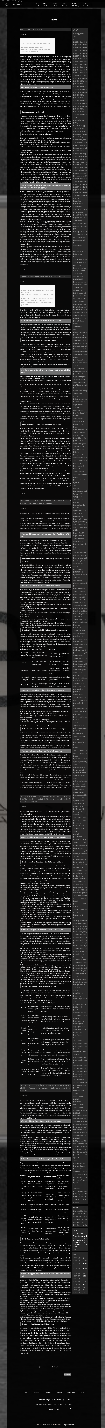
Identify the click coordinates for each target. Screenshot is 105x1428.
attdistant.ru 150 (79, 293)
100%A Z (76, 407)
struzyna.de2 (78, 915)
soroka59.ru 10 (79, 881)
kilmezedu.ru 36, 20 (80, 589)
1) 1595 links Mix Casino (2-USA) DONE (80, 59)
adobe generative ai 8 (80, 243)
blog (75, 324)
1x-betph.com (78, 128)
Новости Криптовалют (80, 1177)
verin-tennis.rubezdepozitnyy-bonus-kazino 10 (80, 1043)
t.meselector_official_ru (80, 971)
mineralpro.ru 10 (79, 656)
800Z (75, 329)
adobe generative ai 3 (80, 240)
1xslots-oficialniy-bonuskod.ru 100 (80, 154)
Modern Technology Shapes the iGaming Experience (80, 667)
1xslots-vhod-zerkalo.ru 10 (80, 170)
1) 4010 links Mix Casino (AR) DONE (80, 64)
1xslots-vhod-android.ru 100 (80, 167)
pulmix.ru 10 (78, 806)
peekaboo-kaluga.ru (80, 767)
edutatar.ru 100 (79, 421)
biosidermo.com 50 (80, 318)
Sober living (78, 876)
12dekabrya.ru (78, 120)
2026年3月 (76, 1263)
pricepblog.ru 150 (80, 795)
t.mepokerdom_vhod (80, 946)
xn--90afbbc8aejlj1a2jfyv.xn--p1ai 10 (80, 1152)
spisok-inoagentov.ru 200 (80, 893)
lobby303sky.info (79, 630)
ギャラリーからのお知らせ (80, 1194)
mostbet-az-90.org (39, 829)
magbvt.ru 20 (78, 636)
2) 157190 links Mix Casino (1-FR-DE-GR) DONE (80, 184)
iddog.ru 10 (77, 530)
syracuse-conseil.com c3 (80, 923)
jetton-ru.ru (78, 569)
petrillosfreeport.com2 (80, 773)
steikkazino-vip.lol (80, 909)
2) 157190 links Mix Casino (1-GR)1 (80, 187)
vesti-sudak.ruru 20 (80, 1052)
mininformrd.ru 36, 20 (80, 664)
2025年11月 (77, 1279)
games (76, 483)
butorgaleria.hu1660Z (80, 351)
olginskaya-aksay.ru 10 (80, 728)
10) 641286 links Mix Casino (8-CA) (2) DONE (80, 95)
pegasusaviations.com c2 (80, 770)
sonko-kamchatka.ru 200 (80, 879)
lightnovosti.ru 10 (80, 622)
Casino (76, 357)
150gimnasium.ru (79, 123)
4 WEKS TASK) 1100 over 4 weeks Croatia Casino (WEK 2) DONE (80, 212)
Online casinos (78, 734)
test (75, 1001)
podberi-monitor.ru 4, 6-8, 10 (80, 787)
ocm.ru (76, 720)
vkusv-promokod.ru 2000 (80, 1057)
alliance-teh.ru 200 (80, 259)
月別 (74, 1254)
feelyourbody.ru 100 (80, 449)
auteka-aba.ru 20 (79, 296)
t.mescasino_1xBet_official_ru (80, 965)
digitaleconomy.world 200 (80, 399)
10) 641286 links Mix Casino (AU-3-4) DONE (80, 109)
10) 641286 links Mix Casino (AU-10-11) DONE (80, 103)
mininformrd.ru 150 (80, 661)
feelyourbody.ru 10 (80, 446)
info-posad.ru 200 (79, 552)
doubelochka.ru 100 (80, 402)
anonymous (77, 273)
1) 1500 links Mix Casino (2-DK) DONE (80, 42)
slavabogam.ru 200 (80, 865)
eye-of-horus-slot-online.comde (80, 438)
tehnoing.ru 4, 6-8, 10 (80, 999)
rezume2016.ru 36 (80, 817)
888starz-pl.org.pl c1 (80, 223)
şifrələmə (66, 694)
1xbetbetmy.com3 (80, 140)
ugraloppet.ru (78, 1021)
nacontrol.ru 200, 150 (80, 697)
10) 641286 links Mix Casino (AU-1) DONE (80, 100)
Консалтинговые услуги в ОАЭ (80, 1171)
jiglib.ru (76, 577)
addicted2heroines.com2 (80, 234)
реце (75, 1183)
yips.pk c (76, 1160)
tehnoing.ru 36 (78, 996)
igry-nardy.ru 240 (79, 544)
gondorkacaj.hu (79, 505)
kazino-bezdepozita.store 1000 (80, 583)
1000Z (76, 990)
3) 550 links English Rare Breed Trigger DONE (80, 209)
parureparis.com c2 (80, 759)
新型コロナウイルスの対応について (80, 1199)
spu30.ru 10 (77, 901)
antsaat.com (78, 276)
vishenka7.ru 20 (79, 1054)
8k (74, 229)
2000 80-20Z (78, 279)
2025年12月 (77, 1276)
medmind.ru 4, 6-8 (80, 653)
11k (75, 117)
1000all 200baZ (79, 435)
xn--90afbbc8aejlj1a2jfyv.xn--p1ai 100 (80, 1155)
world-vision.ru (79, 1096)
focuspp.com (78, 463)
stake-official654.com (80, 904)
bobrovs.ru (77, 326)
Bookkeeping (78, 335)
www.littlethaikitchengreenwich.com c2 (80, 1121)
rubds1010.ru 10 (79, 837)
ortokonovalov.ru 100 (80, 745)
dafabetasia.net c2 (80, 385)
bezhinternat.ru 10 (80, 310)
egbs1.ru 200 (78, 424)
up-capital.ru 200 (79, 1029)
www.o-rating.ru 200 (80, 1124)
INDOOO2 (77, 550)
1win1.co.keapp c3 (80, 126)
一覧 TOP (40, 1367)
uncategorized (78, 1024)
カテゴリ (76, 30)
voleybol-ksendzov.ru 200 (80, 1082)
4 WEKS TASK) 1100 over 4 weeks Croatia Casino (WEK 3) (80, 215)
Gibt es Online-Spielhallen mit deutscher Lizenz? (37, 295)
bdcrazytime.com (79, 301)
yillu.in (76, 1158)
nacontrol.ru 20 (79, 695)
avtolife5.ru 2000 (79, 299)
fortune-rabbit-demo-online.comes (80, 474)
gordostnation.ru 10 (80, 511)
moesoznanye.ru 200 (80, 669)
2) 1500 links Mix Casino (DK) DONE (80, 179)
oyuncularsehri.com (80, 750)
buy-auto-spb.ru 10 (80, 354)
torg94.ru (77, 1010)
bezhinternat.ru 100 (80, 312)
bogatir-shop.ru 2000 (80, 332)
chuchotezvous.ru (80, 363)
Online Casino (78, 731)
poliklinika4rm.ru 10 (80, 789)
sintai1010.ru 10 (79, 856)
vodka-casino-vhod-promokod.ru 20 (80, 1077)
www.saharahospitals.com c (80, 1127)
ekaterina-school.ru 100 (80, 430)
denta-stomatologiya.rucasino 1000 (80, 391)
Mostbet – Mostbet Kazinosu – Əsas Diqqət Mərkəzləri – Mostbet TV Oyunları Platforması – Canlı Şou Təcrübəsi (80, 1225)
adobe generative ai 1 (80, 237)
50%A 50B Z (78, 441)
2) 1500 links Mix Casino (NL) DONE (80, 181)
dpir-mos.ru (78, 405)
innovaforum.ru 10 (80, 558)
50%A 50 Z (77, 1007)
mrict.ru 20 (77, 672)
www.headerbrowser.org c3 (80, 1116)
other (75, 748)
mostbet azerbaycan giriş (55, 1115)
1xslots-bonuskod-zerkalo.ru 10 (80, 148)
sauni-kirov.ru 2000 (80, 845)
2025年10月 (77, 1281)
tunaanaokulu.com (80, 1015)
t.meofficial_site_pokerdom (80, 932)
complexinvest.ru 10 (80, 368)
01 (74, 36)
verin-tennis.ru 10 (79, 1040)
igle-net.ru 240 (79, 536)
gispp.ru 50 (77, 497)
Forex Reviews (78, 471)
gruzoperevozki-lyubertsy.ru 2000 (80, 522)
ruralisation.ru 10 (79, 840)
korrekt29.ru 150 (79, 600)
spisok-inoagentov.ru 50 (80, 895)
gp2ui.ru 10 (77, 513)
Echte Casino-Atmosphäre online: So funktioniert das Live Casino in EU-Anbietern (37, 299)
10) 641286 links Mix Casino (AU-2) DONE (80, 106)
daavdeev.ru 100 (79, 382)
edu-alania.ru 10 (79, 418)
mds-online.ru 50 (79, 650)
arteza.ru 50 (78, 290)
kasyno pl (24, 202)
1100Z (76, 508)
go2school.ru (78, 499)
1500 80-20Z (78, 204)
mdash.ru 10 (78, 647)
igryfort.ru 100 (78, 547)
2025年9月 (76, 1284)
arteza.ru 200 (78, 287)
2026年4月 (76, 1261)
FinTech (76, 452)
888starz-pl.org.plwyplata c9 (80, 226)
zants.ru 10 (77, 1169)
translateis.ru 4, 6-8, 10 (80, 1013)
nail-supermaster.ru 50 (80, 700)
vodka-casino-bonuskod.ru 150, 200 (80, 1060)
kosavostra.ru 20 (79, 605)
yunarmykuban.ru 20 (80, 1166)
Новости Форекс (80, 1180)
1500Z (76, 976)
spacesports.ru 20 (79, 884)
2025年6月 (76, 1293)
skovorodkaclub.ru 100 (80, 862)
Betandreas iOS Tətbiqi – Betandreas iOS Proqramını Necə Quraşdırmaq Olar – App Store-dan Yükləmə (80, 1217)
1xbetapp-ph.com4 (80, 134)
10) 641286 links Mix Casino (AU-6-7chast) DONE (80, 114)
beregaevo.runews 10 (80, 304)
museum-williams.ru (80, 678)
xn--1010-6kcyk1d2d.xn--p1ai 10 (80, 1146)
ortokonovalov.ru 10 (80, 742)
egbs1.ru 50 (77, 427)
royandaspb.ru (78, 828)
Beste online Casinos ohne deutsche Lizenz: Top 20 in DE (37, 303)
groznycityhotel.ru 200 (80, 519)
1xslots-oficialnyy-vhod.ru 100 (80, 159)
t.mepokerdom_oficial (80, 937)
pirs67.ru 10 (78, 778)
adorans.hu (77, 245)
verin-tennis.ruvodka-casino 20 (80, 1046)
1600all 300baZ (79, 271)
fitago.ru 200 (78, 455)
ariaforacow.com (79, 282)
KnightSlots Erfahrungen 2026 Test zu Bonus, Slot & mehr (43, 276)
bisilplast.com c (79, 321)
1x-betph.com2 (79, 131)
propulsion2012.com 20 (80, 798)
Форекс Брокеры (80, 1191)
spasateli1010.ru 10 (80, 890)
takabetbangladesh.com (80, 982)
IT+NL (76, 566)
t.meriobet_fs (78, 954)
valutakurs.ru (78, 1035)
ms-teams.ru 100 (79, 675)
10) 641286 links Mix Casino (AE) (80, 98)
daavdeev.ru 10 (79, 379)
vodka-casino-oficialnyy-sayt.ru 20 (80, 1068)
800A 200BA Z (78, 580)
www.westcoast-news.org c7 (80, 1132)
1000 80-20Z (78, 681)
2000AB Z (77, 628)
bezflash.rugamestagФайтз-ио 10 (80, 307)
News (75, 706)
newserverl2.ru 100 (80, 708)
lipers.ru (76, 625)
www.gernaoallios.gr (80, 1110)
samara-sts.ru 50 (79, 842)
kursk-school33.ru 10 (80, 608)
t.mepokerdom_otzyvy (80, 940)
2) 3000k (76, 198)
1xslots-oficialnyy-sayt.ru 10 (80, 156)
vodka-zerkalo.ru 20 (80, 1079)
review (76, 814)
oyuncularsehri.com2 (80, 753)
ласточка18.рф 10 (80, 1174)
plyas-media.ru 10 (80, 781)
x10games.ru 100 (79, 1141)
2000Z (76, 1099)
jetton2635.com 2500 (80, 575)
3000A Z (76, 502)
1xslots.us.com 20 (80, 176)
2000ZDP (77, 1102)
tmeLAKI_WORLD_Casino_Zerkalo (80, 1004)
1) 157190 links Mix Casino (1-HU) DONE (80, 48)
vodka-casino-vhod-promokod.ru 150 (80, 1074)
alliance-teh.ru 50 (79, 262)
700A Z (76, 739)
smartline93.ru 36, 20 (80, 873)
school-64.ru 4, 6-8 (80, 851)
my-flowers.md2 (79, 686)
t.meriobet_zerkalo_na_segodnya (80, 962)
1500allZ (76, 396)
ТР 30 (75, 1185)
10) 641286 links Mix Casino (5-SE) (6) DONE (80, 81)
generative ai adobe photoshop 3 (80, 491)
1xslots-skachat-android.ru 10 (80, 162)
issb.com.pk (78, 563)
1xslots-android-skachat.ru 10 (80, 145)
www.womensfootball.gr (80, 1135)
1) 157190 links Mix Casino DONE (80, 56)
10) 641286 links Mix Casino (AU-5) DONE (80, 112)
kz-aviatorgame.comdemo (80, 614)
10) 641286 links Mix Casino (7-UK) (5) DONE (80, 89)
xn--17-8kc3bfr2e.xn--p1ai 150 (80, 1149)
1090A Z (76, 1138)
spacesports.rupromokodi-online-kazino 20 (80, 887)
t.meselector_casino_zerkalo (80, 968)
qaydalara (44, 938)
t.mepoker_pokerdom (80, 934)
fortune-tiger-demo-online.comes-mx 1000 (80, 480)
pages (75, 756)
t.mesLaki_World (79, 979)
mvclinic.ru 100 (79, 683)
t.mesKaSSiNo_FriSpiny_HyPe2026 (80, 973)
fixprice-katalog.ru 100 (80, 460)
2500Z (76, 907)
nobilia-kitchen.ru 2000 (80, 717)
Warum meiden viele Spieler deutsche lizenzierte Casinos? (37, 291)
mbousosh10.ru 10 (80, 644)
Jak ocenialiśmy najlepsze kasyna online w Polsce (37, 44)
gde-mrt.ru (77, 485)
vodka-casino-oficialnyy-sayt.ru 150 (80, 1065)
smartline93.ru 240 (80, 870)
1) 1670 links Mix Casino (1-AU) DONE (80, 61)
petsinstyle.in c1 (79, 775)
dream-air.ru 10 (79, 410)
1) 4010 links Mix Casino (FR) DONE (80, 73)
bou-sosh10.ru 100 (80, 343)
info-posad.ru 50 (79, 555)
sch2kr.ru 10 (78, 848)
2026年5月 (76, 1258)
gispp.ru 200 (78, 494)
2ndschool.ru (78, 201)
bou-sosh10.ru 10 (79, 340)
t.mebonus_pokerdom (80, 926)
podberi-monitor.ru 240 (80, 784)
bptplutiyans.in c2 (80, 346)
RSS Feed (67, 1374)
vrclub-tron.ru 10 (79, 1085)
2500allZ (76, 912)
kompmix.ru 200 (79, 594)
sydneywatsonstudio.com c (80, 920)
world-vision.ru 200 (80, 1105)
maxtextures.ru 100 (80, 642)
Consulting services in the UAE (80, 371)
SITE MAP (37, 1425)
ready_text (77, 812)
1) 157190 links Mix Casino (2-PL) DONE (80, 53)
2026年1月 (76, 1273)
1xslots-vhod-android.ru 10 (80, 165)
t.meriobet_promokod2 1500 (80, 959)
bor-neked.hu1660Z (80, 338)
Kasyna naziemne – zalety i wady (32, 47)
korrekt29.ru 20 (79, 602)
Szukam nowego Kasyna (29, 51)
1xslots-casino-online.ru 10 (80, 151)
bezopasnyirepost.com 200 (80, 315)
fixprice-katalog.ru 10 (80, 457)
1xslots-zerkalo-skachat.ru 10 (80, 173)
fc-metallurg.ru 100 (80, 444)
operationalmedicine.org (80, 736)
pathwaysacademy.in (80, 762)
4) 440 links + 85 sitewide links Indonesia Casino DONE (80, 218)
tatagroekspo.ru (79, 985)
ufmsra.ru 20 (78, 1018)
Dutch (76, 416)
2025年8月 (76, 1287)
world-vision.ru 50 (80, 1107)
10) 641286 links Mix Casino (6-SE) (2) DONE (80, 84)
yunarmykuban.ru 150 (80, 1163)
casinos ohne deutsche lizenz (30, 481)
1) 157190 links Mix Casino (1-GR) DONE (80, 45)
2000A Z (76, 692)
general (76, 488)
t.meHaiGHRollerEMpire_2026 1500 (80, 929)
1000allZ (76, 722)
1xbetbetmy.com (79, 137)
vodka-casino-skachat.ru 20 (80, 1071)
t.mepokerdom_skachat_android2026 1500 (80, 943)
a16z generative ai (80, 232)
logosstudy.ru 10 (79, 633)
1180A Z (76, 1113)
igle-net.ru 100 (79, 533)
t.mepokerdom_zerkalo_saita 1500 (80, 948)
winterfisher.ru (78, 1091)
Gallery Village (56, 1425)
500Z (75, 477)
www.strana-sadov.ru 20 (80, 1130)
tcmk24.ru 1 (78, 993)
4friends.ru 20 (78, 220)
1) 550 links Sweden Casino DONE (80, 75)
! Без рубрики (79, 34)
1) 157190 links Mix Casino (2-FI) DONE (80, 50)
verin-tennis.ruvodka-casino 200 (80, 1049)
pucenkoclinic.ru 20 (80, 801)
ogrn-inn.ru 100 (79, 725)
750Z (75, 248)
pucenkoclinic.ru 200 (80, 803)
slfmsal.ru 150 (78, 868)
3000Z (76, 365)
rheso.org (77, 823)
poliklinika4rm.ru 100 (80, 792)
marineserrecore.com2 (80, 639)
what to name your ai (80, 1088)
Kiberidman (30, 990)
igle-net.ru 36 (78, 538)
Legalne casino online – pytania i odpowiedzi (36, 49)
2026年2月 (76, 1268)
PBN (75, 764)
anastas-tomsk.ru (79, 268)
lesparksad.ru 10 (79, 619)
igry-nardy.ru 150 (79, 541)
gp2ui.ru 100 (78, 516)
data (75, 388)
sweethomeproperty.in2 (80, 918)
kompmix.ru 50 (79, 597)
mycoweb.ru (78, 689)
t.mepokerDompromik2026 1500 (80, 951)
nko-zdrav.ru (78, 714)
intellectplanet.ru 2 (80, 561)
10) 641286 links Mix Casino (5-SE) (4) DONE (80, 78)
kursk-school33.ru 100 (80, 611)
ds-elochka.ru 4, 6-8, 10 (80, 413)
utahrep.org (78, 1032)
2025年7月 (76, 1290)
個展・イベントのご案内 (80, 1197)
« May (74, 1249)
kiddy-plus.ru (78, 586)
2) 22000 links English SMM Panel (80, 195)
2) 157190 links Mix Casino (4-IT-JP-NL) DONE (80, 193)
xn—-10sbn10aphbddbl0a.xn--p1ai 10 (80, 1144)
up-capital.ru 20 (79, 1026)
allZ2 (75, 1093)
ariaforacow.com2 (80, 285)
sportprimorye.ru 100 (80, 898)
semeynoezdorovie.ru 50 (80, 854)
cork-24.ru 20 (78, 374)
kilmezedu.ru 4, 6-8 (80, 591)
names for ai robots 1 (80, 703)
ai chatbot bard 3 (79, 251)
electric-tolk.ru (79, 432)
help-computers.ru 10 (80, 524)
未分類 (76, 1202)
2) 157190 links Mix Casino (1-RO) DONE (80, 190)
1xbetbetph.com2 (80, 142)
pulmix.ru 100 (78, 809)
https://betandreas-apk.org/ (38, 528)
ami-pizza (77, 265)
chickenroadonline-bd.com (80, 360)
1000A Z (76, 987)
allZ (75, 257)
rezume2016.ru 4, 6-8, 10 (80, 820)
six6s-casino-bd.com (80, 859)
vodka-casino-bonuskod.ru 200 (80, 1063)
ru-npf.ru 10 (77, 834)
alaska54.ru (77, 254)
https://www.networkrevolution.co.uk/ (80, 527)
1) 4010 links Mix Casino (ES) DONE (80, 70)
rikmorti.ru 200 (79, 826)
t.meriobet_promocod (80, 957)
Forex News (77, 469)
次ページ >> (56, 1367)
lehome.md (77, 616)
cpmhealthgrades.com (80, 377)
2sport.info (77, 206)
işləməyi (61, 775)
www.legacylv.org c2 (80, 1119)
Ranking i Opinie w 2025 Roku (31, 29)
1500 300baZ (78, 572)
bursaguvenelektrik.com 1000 (80, 349)
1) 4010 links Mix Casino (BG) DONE (80, 67)
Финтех (76, 1188)
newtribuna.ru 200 (80, 711)
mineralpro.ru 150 (80, 658)
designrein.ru (78, 393)
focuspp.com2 (78, 466)
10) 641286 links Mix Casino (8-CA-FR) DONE (80, 92)
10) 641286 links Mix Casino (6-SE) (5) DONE (80, 87)
